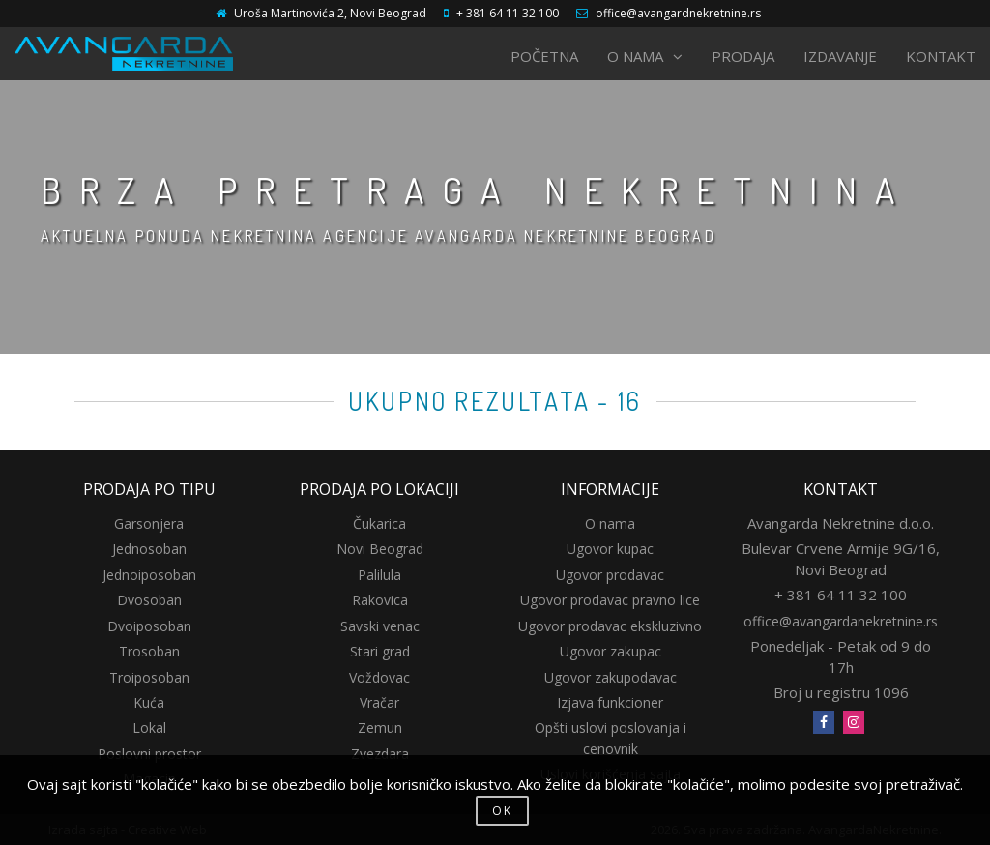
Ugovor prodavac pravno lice (610, 600)
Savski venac (380, 626)
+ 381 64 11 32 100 (507, 13)
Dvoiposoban (149, 626)
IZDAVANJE (840, 56)
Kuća (148, 702)
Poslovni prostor (149, 753)
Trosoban (149, 651)
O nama (610, 523)
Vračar (379, 702)
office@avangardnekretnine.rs (678, 13)
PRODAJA (743, 56)
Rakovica (380, 600)
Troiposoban (149, 677)
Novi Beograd (379, 548)
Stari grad (380, 651)
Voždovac (379, 677)
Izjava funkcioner (610, 702)
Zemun (380, 727)
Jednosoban (149, 548)
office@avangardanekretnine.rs (840, 621)
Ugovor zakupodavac (610, 677)
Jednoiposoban (149, 575)
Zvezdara (380, 753)
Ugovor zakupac (610, 651)
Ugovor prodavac (610, 575)
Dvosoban (149, 600)
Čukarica (379, 523)
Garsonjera (149, 523)
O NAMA (645, 56)
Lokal (149, 727)
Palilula (379, 575)
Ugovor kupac (610, 548)
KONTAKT (940, 56)
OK (502, 810)
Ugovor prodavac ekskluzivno (610, 626)
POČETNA (544, 56)
